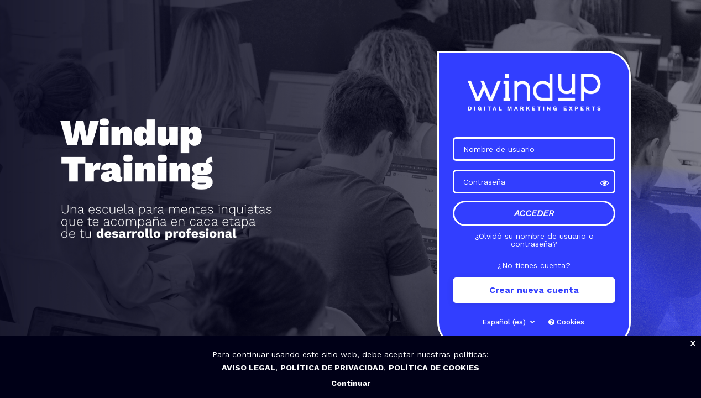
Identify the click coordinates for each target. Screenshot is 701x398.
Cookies (566, 322)
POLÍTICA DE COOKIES (434, 367)
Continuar (350, 383)
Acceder (534, 213)
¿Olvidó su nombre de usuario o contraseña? (534, 240)
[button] (604, 182)
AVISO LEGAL (248, 367)
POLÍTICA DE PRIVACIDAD (332, 367)
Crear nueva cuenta (534, 290)
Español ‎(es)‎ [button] (505, 322)
